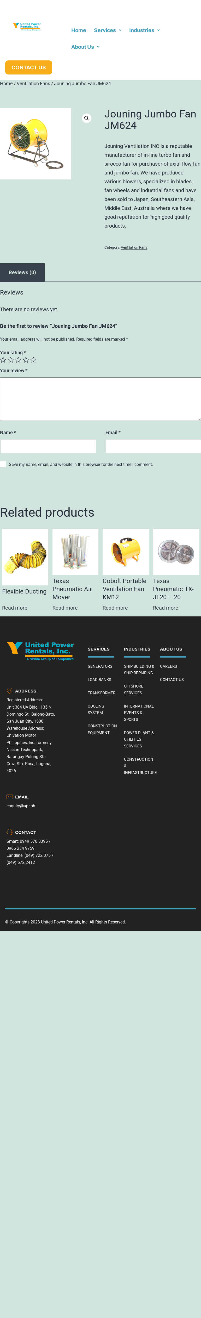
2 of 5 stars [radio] (11, 360)
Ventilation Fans (33, 83)
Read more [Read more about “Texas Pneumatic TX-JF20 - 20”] (165, 608)
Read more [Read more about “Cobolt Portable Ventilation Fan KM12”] (115, 608)
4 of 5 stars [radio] (26, 360)
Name (8, 432)
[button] (86, 118)
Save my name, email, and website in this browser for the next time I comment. (81, 464)
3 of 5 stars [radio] (18, 360)
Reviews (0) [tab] (22, 272)
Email (113, 432)
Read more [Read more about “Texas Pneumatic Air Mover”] (65, 608)
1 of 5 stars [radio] (3, 360)
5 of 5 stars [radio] (33, 360)
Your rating (13, 352)
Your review (13, 370)
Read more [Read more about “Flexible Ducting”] (14, 608)
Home (6, 83)
